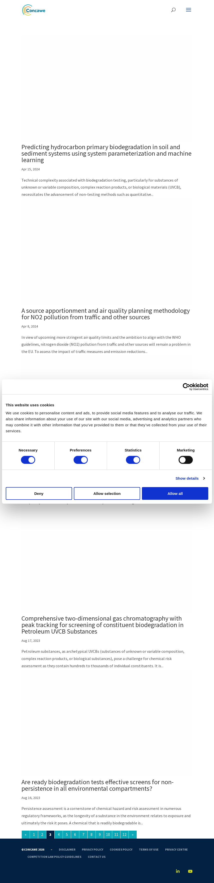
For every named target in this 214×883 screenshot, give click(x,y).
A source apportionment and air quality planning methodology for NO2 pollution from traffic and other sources (105, 313)
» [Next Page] (132, 834)
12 (124, 834)
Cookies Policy (121, 849)
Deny (38, 493)
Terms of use (149, 849)
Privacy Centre (176, 849)
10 (108, 834)
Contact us (97, 857)
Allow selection (106, 493)
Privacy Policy (92, 849)
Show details (187, 478)
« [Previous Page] (25, 834)
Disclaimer (67, 849)
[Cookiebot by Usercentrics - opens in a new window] (186, 387)
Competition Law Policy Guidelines (54, 857)
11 (116, 834)
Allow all (175, 493)
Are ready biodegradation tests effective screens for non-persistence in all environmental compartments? (97, 785)
